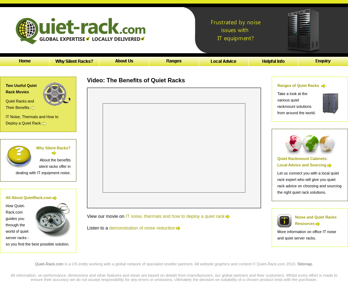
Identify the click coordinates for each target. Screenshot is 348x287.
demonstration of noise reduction (145, 228)
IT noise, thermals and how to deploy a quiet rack (178, 216)
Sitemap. (305, 264)
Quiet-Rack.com (49, 264)
